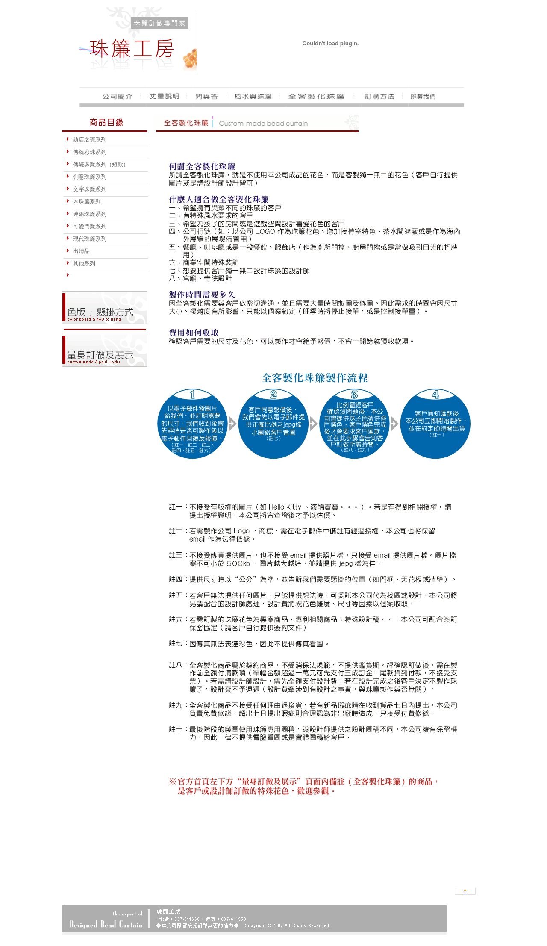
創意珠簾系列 (86, 177)
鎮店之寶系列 (86, 139)
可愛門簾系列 (86, 226)
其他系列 (80, 263)
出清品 (78, 251)
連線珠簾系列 (86, 214)
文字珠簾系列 (86, 189)
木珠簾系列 (83, 201)
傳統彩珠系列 (86, 152)
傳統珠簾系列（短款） (97, 164)
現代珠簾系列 (86, 239)
